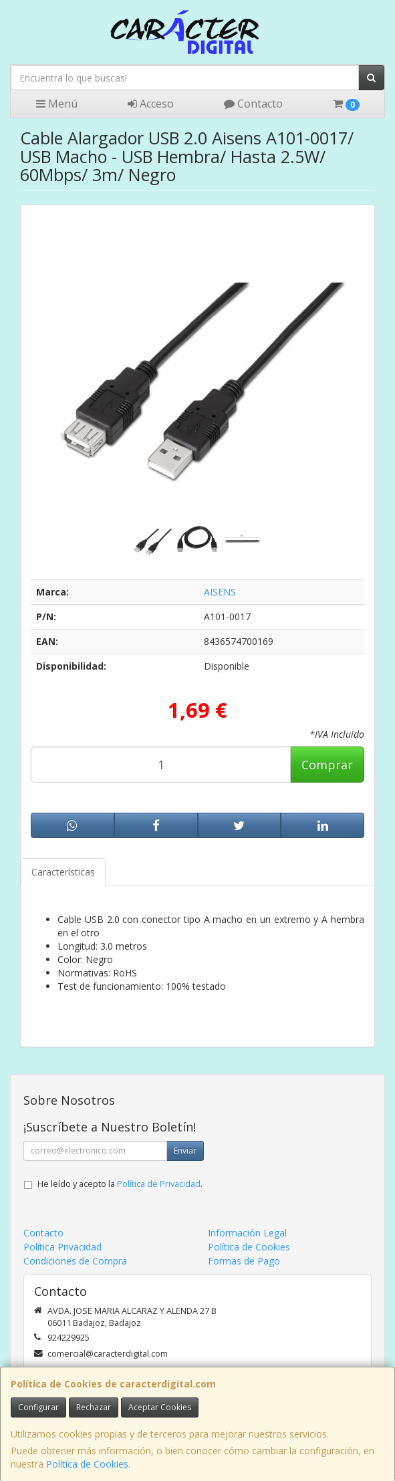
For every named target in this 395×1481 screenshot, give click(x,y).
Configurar (38, 1407)
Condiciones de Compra (75, 1260)
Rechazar (93, 1407)
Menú (57, 103)
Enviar (185, 1150)
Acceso (151, 103)
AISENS (220, 591)
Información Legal (247, 1232)
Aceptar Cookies (159, 1407)
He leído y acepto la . (120, 1184)
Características (63, 871)
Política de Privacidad (159, 1184)
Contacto (253, 103)
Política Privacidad (62, 1246)
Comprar (327, 765)
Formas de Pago (244, 1260)
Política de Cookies (87, 1464)
